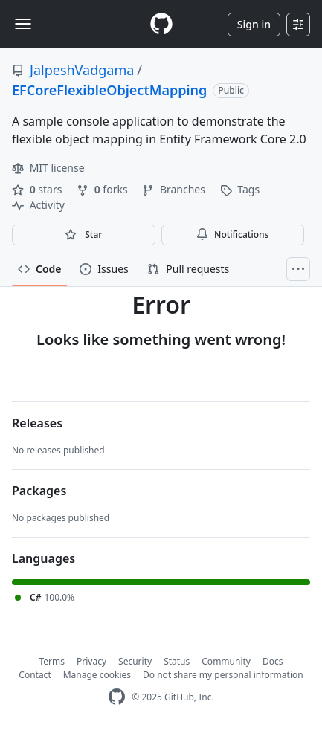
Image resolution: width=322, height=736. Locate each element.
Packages (39, 490)
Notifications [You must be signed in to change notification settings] (232, 234)
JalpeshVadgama (82, 70)
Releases (37, 423)
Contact (35, 674)
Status (177, 661)
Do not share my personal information (223, 674)
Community (226, 661)
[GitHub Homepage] (117, 697)
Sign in (254, 24)
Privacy (91, 661)
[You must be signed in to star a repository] (83, 235)
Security (135, 661)
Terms (52, 661)
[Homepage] (161, 24)
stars (38, 189)
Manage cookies (97, 674)
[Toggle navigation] (23, 24)
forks (103, 189)
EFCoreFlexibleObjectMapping (109, 90)
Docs (273, 661)
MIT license (48, 168)
